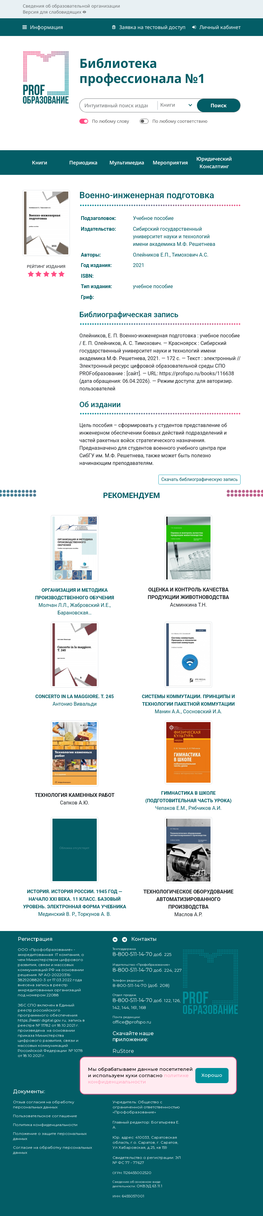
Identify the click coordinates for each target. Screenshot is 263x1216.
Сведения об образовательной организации (71, 6)
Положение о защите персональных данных (50, 1143)
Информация (42, 27)
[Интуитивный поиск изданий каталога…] (118, 105)
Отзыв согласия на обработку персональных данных (43, 1112)
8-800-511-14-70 (132, 961)
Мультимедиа (126, 162)
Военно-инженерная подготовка (146, 195)
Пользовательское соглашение (45, 1123)
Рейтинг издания (46, 271)
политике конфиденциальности (138, 1078)
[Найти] (218, 105)
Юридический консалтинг (214, 162)
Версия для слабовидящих (54, 12)
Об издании (100, 404)
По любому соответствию (179, 121)
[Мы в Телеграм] (124, 946)
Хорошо (211, 1075)
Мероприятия (170, 162)
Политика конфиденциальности (45, 1132)
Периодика (83, 162)
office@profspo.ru (132, 1029)
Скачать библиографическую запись (199, 479)
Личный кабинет (216, 27)
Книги (39, 162)
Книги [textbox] (167, 104)
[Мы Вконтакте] (115, 946)
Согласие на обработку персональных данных (52, 1157)
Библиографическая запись (128, 314)
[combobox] (175, 105)
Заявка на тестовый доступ (149, 27)
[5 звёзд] (46, 274)
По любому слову (110, 121)
